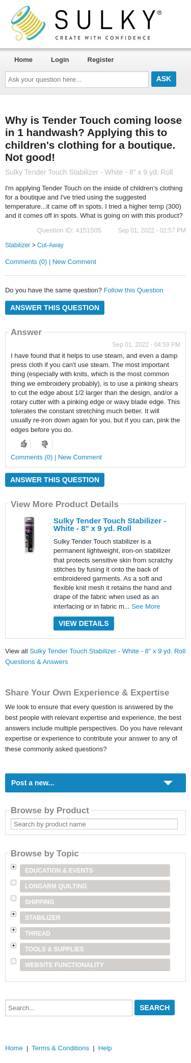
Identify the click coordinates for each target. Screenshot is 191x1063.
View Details (84, 623)
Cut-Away (50, 245)
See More (145, 606)
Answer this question (54, 308)
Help (105, 1048)
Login (60, 59)
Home (23, 59)
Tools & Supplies (54, 949)
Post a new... (32, 783)
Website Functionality (64, 965)
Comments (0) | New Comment (50, 261)
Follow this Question (133, 290)
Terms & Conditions (60, 1048)
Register (101, 59)
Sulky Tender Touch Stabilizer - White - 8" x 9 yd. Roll (109, 524)
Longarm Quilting (56, 886)
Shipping (39, 902)
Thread (37, 933)
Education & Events (59, 870)
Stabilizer (17, 245)
